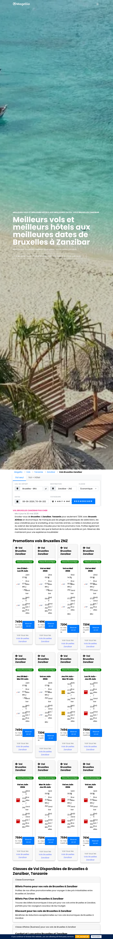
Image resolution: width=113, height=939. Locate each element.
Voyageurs (55, 497)
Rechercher (83, 501)
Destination (56, 484)
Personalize (96, 937)
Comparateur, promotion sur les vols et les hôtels (49, 256)
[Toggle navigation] (97, 4)
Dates (17, 497)
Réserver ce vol (28, 624)
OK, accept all (82, 936)
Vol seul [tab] (19, 477)
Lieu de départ (21, 484)
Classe (82, 484)
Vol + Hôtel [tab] (34, 477)
